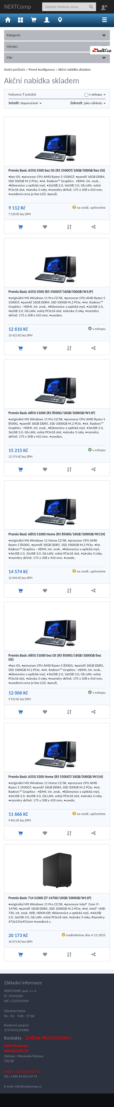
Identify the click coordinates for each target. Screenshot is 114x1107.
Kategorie (56, 35)
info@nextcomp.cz (28, 1086)
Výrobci (56, 46)
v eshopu (97, 94)
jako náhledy (95, 103)
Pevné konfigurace (42, 69)
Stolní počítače (14, 69)
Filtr (56, 57)
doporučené (31, 103)
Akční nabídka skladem (74, 69)
